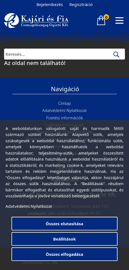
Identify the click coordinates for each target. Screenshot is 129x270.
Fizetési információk (64, 117)
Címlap (64, 103)
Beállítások (64, 239)
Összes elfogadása (64, 254)
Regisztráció (81, 4)
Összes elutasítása (64, 223)
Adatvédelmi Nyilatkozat (64, 110)
